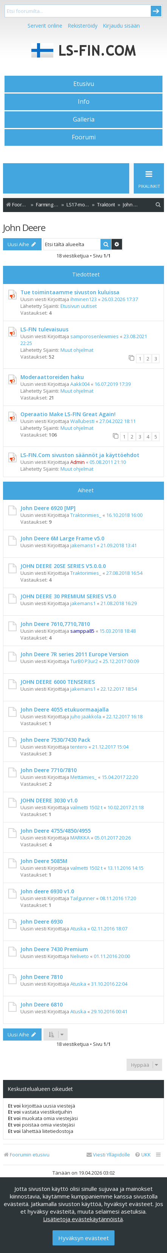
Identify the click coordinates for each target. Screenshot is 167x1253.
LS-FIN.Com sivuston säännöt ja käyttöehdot (79, 455)
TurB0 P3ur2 (84, 661)
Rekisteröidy (82, 25)
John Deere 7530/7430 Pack (55, 739)
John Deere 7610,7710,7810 (55, 623)
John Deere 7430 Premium (54, 949)
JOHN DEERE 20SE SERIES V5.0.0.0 (63, 566)
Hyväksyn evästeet (83, 1238)
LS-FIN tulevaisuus (44, 329)
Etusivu (83, 84)
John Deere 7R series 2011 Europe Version (74, 654)
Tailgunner (82, 898)
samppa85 (82, 630)
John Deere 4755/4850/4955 (55, 830)
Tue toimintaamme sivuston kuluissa (69, 292)
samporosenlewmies (94, 336)
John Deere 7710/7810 (48, 770)
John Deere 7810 (41, 976)
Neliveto (79, 956)
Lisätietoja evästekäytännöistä (83, 1219)
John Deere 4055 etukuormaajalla (64, 709)
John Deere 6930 (41, 921)
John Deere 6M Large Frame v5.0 (62, 538)
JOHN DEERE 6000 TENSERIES (57, 681)
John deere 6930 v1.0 (47, 891)
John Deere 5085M (43, 860)
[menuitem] (158, 204)
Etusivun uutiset (78, 306)
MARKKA (80, 837)
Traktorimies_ (85, 515)
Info (84, 101)
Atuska (78, 928)
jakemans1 (83, 545)
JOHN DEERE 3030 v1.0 (48, 800)
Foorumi (84, 137)
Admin (77, 462)
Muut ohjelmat (76, 349)
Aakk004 (80, 384)
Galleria (83, 119)
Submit (156, 11)
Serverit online (45, 25)
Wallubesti (82, 421)
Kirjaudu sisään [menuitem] (121, 25)
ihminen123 (83, 299)
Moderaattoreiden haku (52, 377)
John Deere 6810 (41, 1004)
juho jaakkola (85, 716)
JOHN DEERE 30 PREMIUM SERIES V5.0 (68, 596)
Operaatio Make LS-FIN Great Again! (68, 414)
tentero (78, 746)
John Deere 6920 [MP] (48, 508)
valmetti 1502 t (86, 807)
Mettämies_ (83, 777)
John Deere (24, 227)
